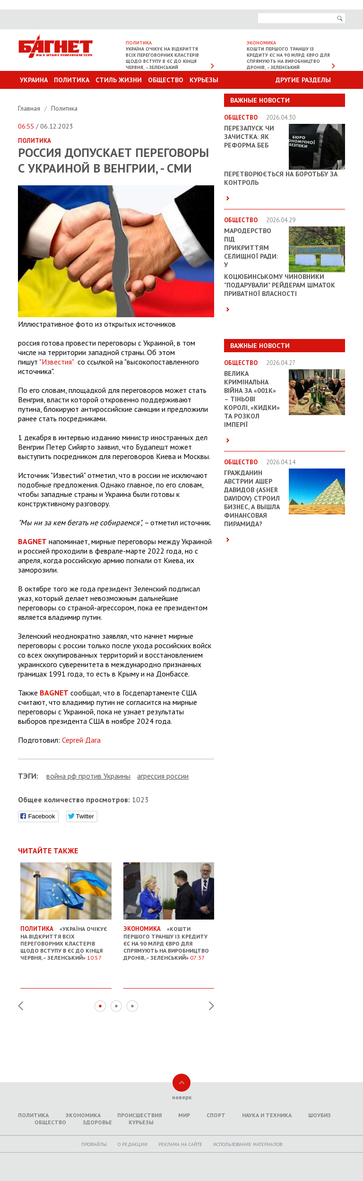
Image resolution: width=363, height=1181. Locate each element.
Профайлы (94, 1144)
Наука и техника (267, 1115)
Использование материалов (247, 1144)
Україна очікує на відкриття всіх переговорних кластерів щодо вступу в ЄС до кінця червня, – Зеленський (162, 58)
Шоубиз (319, 1115)
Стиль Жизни (118, 80)
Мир (184, 1115)
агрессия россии (163, 776)
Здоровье (97, 1122)
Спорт (216, 1115)
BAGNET (32, 541)
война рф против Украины (88, 776)
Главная (30, 108)
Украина (34, 80)
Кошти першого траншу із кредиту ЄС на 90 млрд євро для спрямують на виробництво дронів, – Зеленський (288, 58)
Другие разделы (303, 80)
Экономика (83, 1115)
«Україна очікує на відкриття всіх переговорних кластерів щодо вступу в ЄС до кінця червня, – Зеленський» (66, 939)
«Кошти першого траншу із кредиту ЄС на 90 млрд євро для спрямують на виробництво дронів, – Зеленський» (169, 939)
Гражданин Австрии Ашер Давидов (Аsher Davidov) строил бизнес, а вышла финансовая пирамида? (252, 498)
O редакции (132, 1144)
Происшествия (139, 1115)
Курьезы (204, 80)
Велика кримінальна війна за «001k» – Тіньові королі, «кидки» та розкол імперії (252, 399)
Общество (165, 80)
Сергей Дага (81, 740)
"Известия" (56, 361)
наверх (181, 1097)
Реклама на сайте (180, 1144)
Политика (71, 80)
